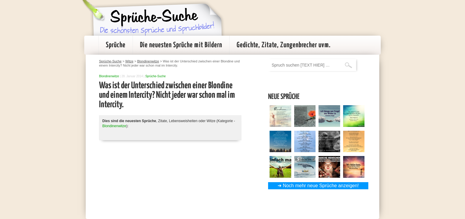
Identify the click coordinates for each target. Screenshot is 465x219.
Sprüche (115, 45)
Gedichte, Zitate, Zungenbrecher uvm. (284, 45)
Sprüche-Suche (155, 76)
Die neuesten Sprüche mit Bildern (181, 45)
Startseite (91, 45)
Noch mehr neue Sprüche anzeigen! (321, 185)
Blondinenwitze (109, 76)
